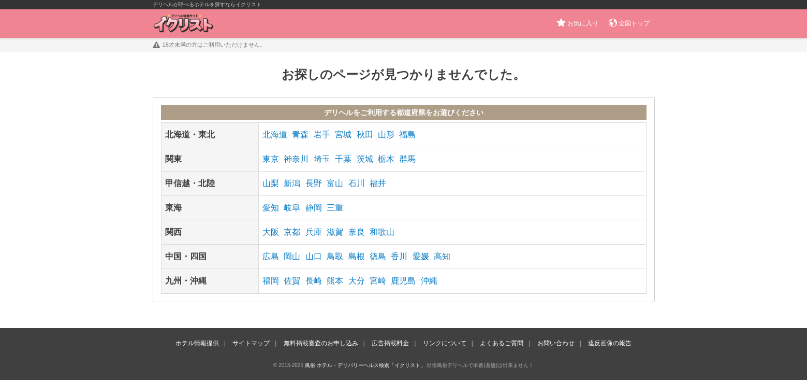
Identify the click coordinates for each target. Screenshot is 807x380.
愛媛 (421, 256)
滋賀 (335, 232)
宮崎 (378, 280)
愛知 (270, 207)
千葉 (343, 158)
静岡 (313, 207)
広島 (270, 256)
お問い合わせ (556, 343)
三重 (335, 207)
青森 (300, 134)
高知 (442, 256)
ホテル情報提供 (197, 343)
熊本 (335, 280)
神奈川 (296, 158)
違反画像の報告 (610, 343)
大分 (356, 280)
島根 (356, 256)
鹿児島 (403, 280)
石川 (356, 183)
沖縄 (429, 280)
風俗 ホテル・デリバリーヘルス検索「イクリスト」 (365, 365)
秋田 (365, 134)
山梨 (270, 183)
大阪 (270, 232)
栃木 (386, 158)
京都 (292, 232)
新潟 (292, 183)
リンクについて (444, 343)
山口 (313, 256)
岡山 (292, 256)
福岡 (270, 280)
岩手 (322, 134)
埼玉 (322, 158)
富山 (335, 183)
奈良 (356, 232)
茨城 (365, 158)
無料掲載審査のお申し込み (321, 343)
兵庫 (313, 232)
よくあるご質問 (501, 343)
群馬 (407, 158)
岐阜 (292, 207)
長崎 (313, 280)
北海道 (274, 134)
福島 (407, 134)
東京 (270, 158)
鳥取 (335, 256)
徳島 (378, 256)
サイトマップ (251, 343)
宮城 (343, 134)
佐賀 (292, 280)
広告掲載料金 (390, 343)
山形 (386, 134)
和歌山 (382, 232)
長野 (313, 183)
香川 (399, 256)
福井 (378, 183)
